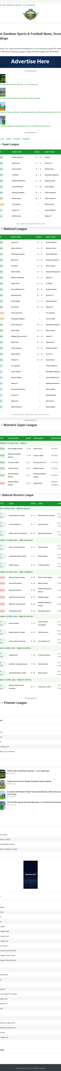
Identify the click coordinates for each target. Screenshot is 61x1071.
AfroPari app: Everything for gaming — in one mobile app (28, 771)
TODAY (8, 139)
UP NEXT (17, 139)
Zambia (36, 49)
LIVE (2, 139)
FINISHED (26, 139)
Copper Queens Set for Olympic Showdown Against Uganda (29, 781)
